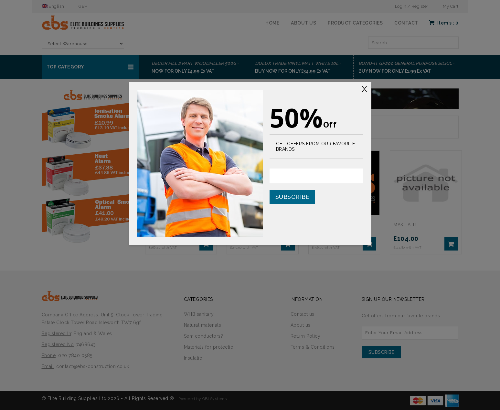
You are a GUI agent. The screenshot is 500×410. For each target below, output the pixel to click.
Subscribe (292, 196)
